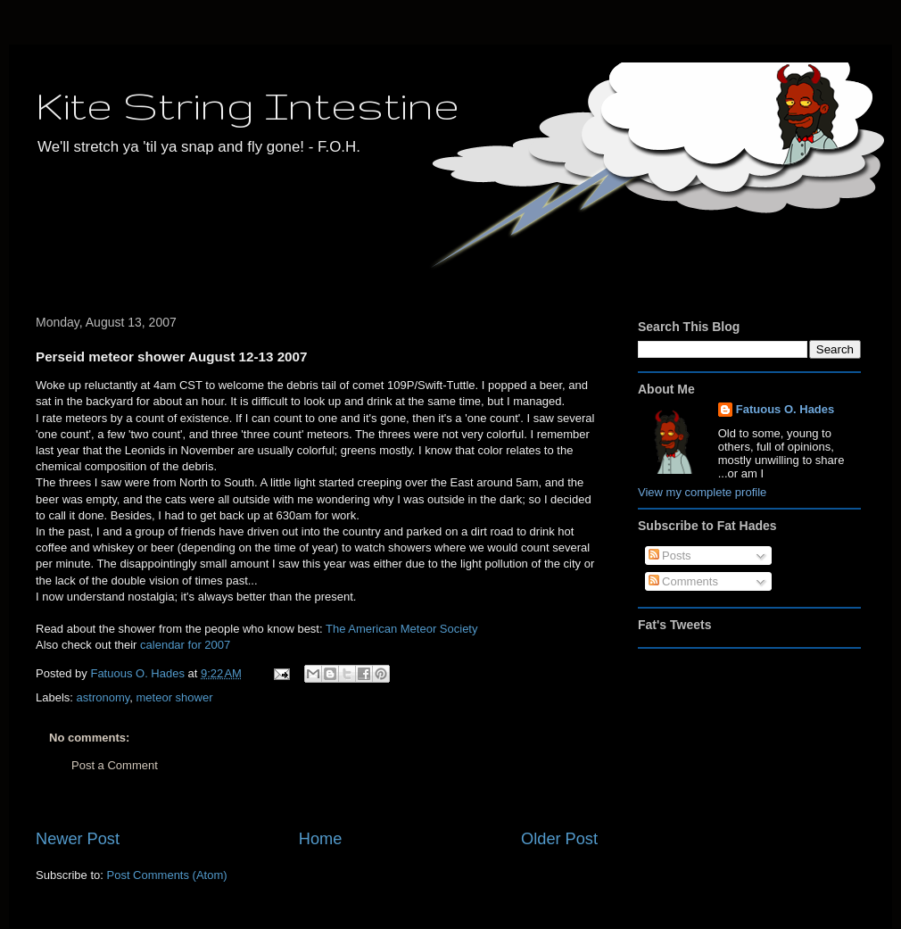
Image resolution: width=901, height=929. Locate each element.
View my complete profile (702, 492)
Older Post (559, 839)
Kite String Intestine (247, 105)
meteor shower (174, 697)
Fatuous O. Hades (785, 409)
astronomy (103, 697)
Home (321, 839)
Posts (670, 555)
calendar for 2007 (185, 644)
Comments (683, 581)
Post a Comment (114, 765)
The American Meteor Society (402, 628)
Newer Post (78, 839)
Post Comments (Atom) (167, 875)
